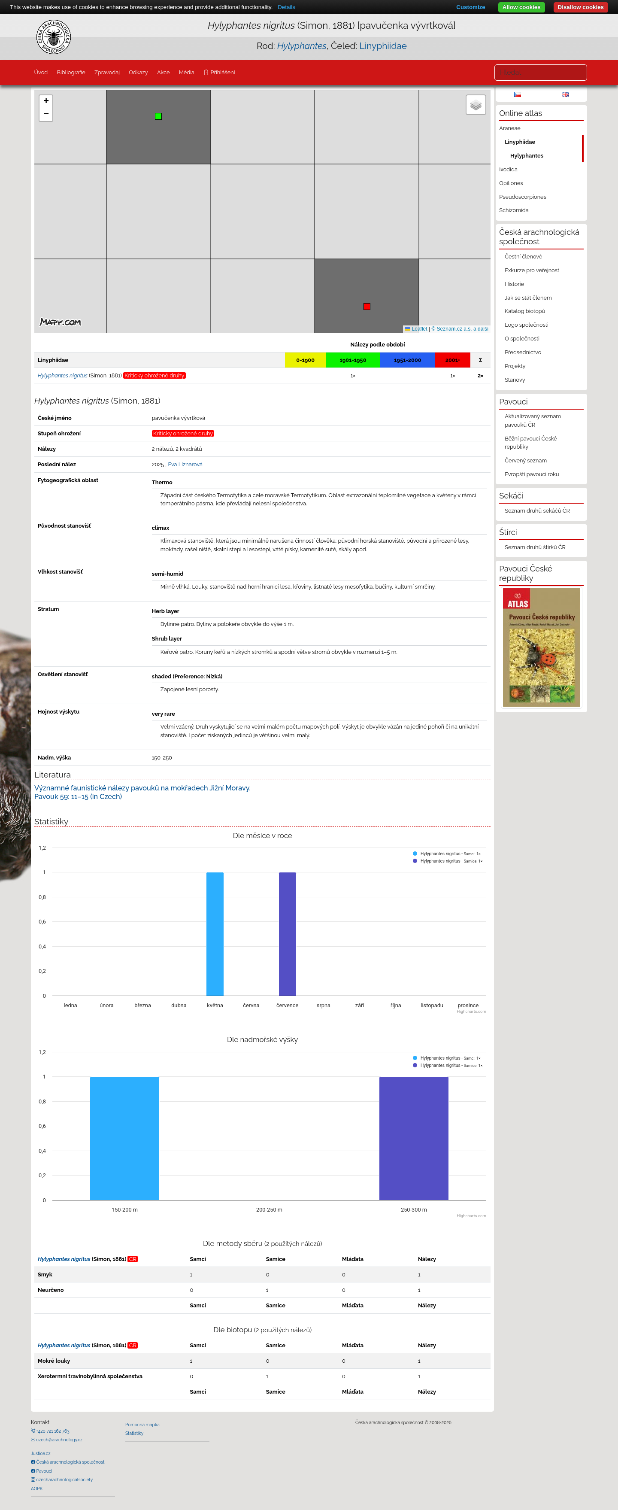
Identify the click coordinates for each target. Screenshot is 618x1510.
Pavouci (43, 1471)
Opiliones (511, 183)
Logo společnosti (526, 325)
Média (186, 72)
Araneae (510, 128)
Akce (163, 72)
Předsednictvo (523, 352)
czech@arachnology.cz (58, 1439)
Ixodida (508, 169)
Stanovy (515, 380)
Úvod (41, 72)
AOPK (36, 1488)
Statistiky (134, 1433)
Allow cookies (522, 7)
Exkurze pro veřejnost (532, 270)
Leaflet (416, 329)
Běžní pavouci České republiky (531, 442)
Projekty (515, 366)
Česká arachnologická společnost (69, 1461)
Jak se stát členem (528, 298)
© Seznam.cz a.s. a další (459, 329)
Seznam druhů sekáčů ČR (537, 510)
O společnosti (522, 338)
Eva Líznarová (185, 464)
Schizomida (513, 210)
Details (286, 7)
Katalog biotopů (525, 311)
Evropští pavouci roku (532, 474)
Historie (514, 284)
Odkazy (138, 72)
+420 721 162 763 (52, 1431)
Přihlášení (222, 72)
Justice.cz (41, 1453)
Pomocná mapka (142, 1424)
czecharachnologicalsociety (64, 1479)
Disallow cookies (581, 7)
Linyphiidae (383, 45)
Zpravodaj (107, 72)
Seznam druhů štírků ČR (535, 547)
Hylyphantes (526, 155)
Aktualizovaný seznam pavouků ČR (533, 420)
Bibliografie (71, 72)
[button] (367, 306)
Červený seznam (526, 460)
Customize (470, 7)
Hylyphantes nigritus (64, 1259)
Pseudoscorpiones (522, 197)
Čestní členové (523, 256)
